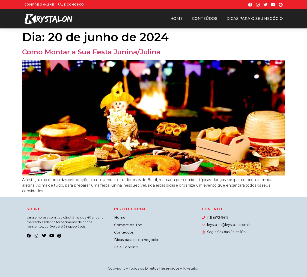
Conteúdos (204, 18)
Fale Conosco (70, 4)
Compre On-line (39, 4)
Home (176, 18)
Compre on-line (128, 225)
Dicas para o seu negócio (255, 18)
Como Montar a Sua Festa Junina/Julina (91, 52)
